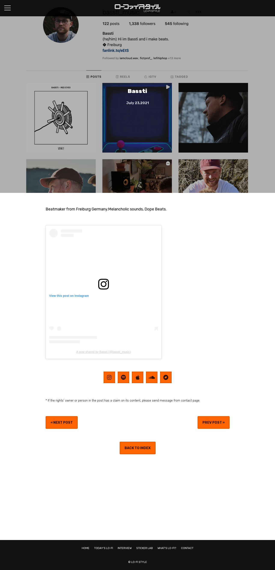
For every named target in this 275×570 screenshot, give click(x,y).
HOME (85, 548)
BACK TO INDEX (138, 448)
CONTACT (187, 548)
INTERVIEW (125, 548)
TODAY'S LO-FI (103, 548)
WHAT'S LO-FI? (167, 548)
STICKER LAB (144, 548)
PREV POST (212, 422)
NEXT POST (63, 422)
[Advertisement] (137, 497)
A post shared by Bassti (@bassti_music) (103, 352)
